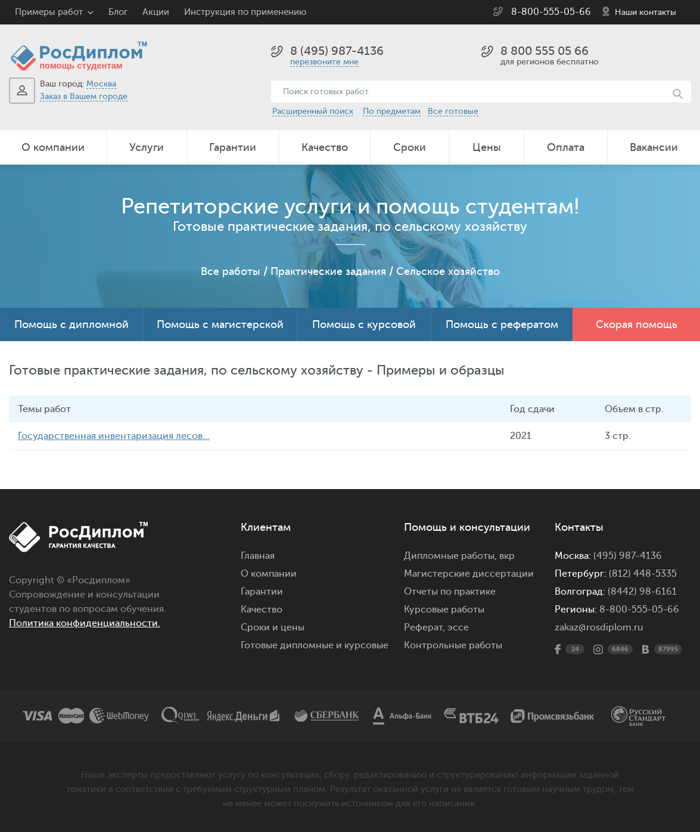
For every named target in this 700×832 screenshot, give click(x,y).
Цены (486, 147)
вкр (507, 555)
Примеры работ (49, 12)
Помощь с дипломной (71, 324)
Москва (101, 83)
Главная (258, 555)
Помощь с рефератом (502, 324)
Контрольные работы (453, 645)
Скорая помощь (636, 324)
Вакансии (654, 147)
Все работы (230, 271)
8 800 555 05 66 (544, 51)
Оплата (565, 147)
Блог (117, 12)
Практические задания (328, 271)
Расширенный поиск (312, 111)
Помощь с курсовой (364, 324)
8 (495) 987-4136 (337, 51)
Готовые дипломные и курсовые (314, 645)
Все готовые (453, 111)
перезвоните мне (324, 61)
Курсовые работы (444, 609)
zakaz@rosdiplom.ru (599, 627)
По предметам (392, 111)
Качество (324, 147)
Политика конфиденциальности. (84, 623)
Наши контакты (645, 12)
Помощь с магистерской (220, 324)
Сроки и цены (272, 627)
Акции (155, 12)
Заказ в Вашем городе (83, 96)
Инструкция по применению (245, 12)
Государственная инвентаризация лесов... (114, 436)
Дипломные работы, (451, 555)
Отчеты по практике (450, 591)
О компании (53, 147)
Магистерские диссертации (469, 573)
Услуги (146, 147)
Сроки (409, 147)
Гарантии (232, 147)
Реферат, (424, 627)
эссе (458, 627)
